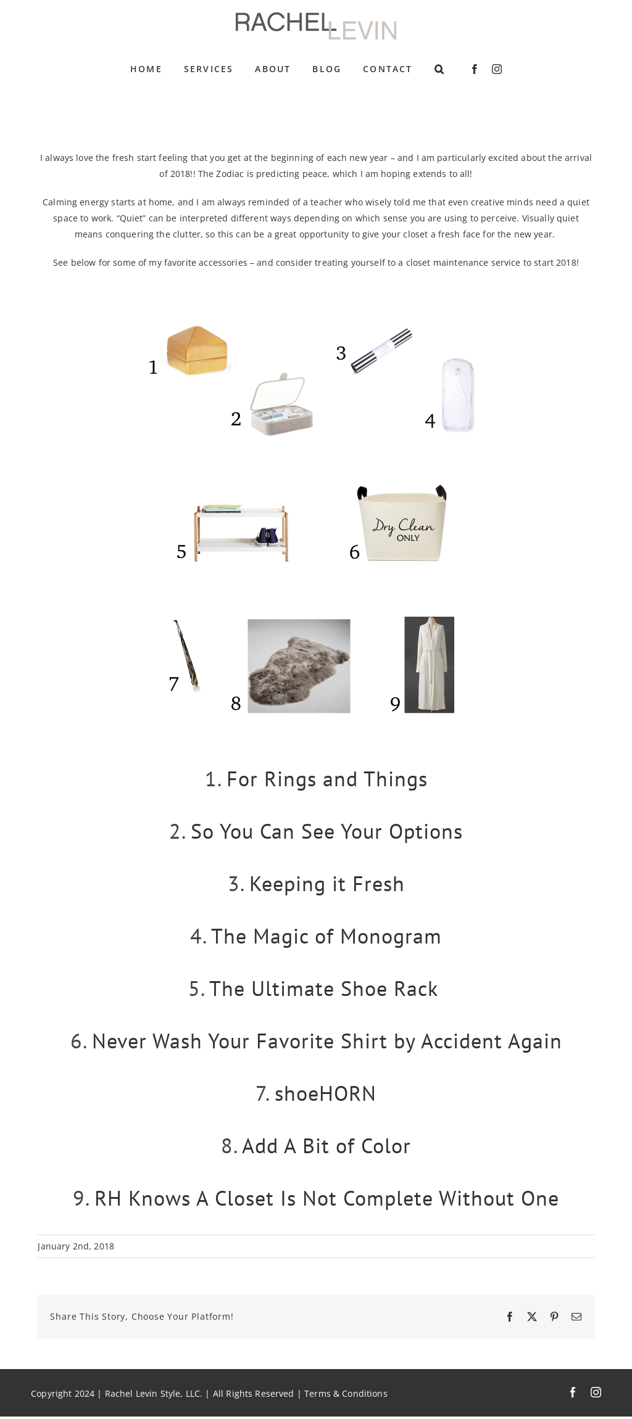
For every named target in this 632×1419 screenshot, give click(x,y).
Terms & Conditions (346, 1393)
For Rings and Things (327, 778)
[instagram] (497, 69)
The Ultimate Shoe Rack (323, 988)
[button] (439, 69)
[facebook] (475, 69)
